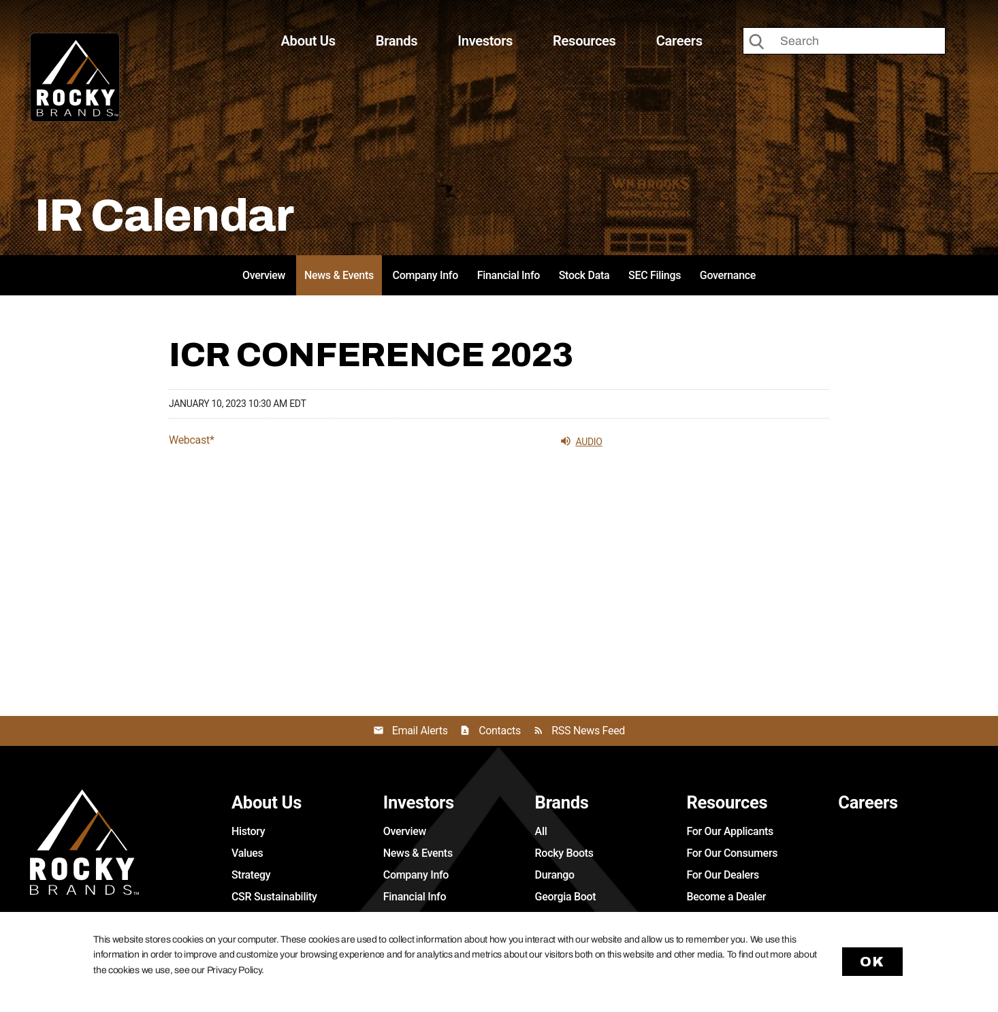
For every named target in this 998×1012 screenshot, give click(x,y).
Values (247, 853)
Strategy (250, 874)
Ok (873, 961)
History (248, 831)
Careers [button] (679, 41)
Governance (728, 275)
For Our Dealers (722, 874)
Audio (581, 441)
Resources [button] (584, 41)
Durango (555, 874)
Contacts (500, 730)
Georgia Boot (565, 896)
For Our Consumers (731, 853)
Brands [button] (397, 41)
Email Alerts (420, 730)
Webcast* (191, 440)
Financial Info (508, 275)
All (541, 831)
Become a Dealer (726, 896)
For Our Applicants (729, 831)
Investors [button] (485, 41)
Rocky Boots (564, 853)
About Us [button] (308, 41)
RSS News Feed (588, 730)
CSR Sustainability (274, 896)
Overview (263, 275)
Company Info (425, 275)
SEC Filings (654, 275)
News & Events (339, 275)
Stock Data (584, 275)
